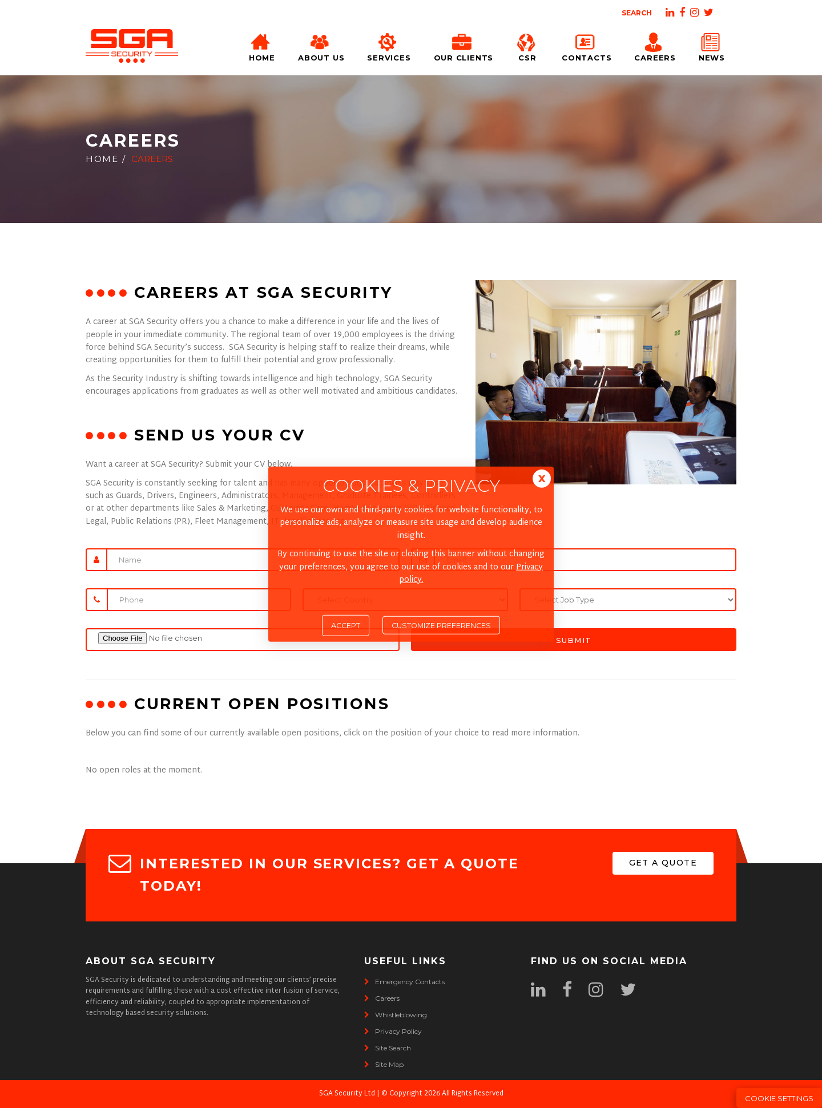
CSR (527, 45)
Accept (345, 625)
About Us (321, 45)
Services (388, 45)
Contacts (586, 45)
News (712, 45)
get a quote (663, 863)
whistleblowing (395, 1014)
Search (637, 13)
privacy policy (393, 1031)
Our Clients (464, 45)
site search (387, 1048)
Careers (654, 45)
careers (382, 998)
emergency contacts (404, 981)
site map (384, 1064)
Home (262, 45)
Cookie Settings (779, 1098)
